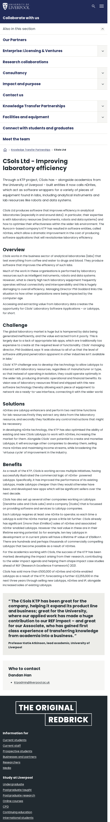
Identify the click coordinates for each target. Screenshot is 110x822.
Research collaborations (25, 62)
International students (18, 818)
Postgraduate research (19, 795)
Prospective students (17, 751)
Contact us (13, 95)
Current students (14, 740)
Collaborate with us (21, 17)
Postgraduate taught (17, 790)
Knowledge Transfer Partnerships (34, 106)
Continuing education (17, 812)
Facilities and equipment (26, 117)
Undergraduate (13, 784)
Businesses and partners (19, 757)
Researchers (11, 762)
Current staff (12, 746)
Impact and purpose (22, 83)
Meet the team (16, 139)
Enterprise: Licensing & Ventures (32, 50)
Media (7, 768)
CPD (6, 807)
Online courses (13, 801)
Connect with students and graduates (38, 128)
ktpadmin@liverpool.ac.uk (32, 682)
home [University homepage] (5, 150)
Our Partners (14, 39)
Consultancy (15, 73)
